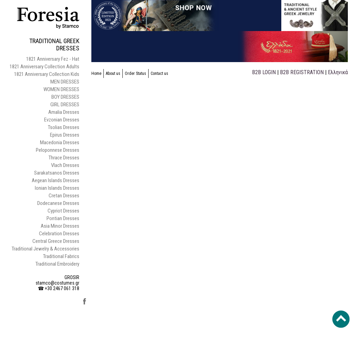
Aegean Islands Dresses (55, 180)
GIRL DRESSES (64, 104)
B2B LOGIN (264, 72)
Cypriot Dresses (63, 211)
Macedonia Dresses (59, 142)
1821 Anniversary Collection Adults (44, 66)
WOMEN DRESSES (61, 89)
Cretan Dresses (64, 196)
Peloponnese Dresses (57, 150)
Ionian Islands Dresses (57, 188)
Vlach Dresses (65, 165)
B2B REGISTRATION (302, 72)
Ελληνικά (338, 72)
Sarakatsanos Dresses (56, 173)
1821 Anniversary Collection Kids (46, 74)
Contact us (159, 73)
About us (113, 73)
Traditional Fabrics (61, 256)
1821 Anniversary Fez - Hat (52, 59)
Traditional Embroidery (57, 264)
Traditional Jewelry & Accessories (45, 249)
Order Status (135, 73)
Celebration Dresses (59, 233)
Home (96, 73)
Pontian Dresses (63, 218)
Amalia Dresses (63, 112)
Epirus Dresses (64, 135)
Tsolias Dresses (63, 127)
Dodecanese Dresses (58, 203)
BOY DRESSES (65, 97)
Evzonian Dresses (61, 120)
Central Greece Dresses (55, 241)
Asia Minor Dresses (60, 226)
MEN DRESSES (64, 82)
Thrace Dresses (64, 158)
